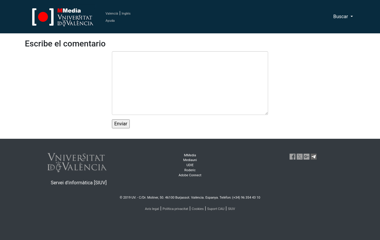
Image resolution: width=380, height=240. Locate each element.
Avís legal (152, 209)
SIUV (231, 209)
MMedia (190, 155)
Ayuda (110, 21)
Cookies (198, 209)
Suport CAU (215, 209)
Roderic (190, 170)
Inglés (126, 13)
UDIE (190, 165)
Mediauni (190, 160)
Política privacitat (175, 209)
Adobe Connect (190, 175)
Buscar (341, 16)
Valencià (112, 13)
